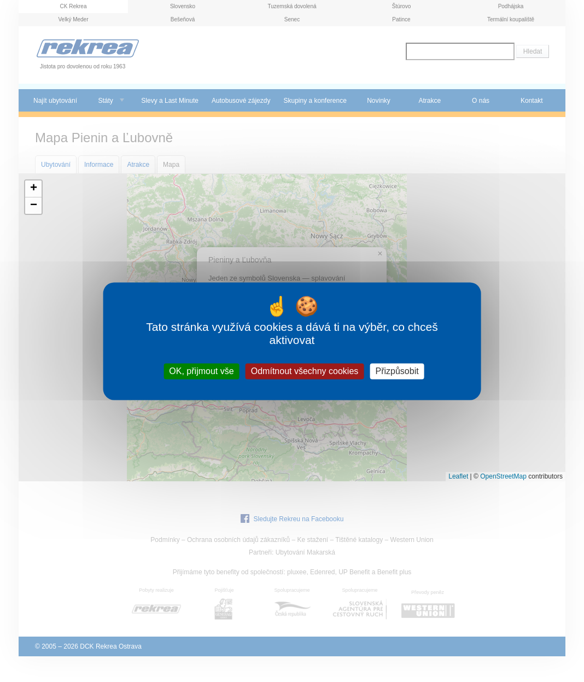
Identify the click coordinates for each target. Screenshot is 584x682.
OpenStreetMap (503, 476)
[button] (33, 188)
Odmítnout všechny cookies (305, 371)
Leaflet (458, 476)
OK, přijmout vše (201, 371)
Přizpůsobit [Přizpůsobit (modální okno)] (396, 371)
